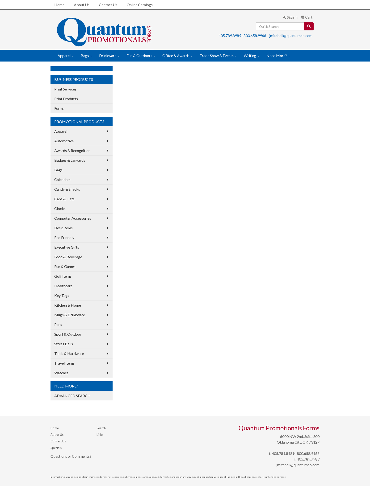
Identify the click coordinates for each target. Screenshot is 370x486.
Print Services (65, 89)
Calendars (62, 179)
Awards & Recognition (72, 150)
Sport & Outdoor (67, 334)
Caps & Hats (64, 199)
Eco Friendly (64, 237)
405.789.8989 (230, 35)
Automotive (64, 141)
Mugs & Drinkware (69, 315)
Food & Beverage (68, 257)
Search (101, 428)
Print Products (66, 98)
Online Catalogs (140, 4)
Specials (56, 448)
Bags (86, 55)
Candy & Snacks (67, 189)
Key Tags (61, 295)
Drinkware (109, 55)
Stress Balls (63, 344)
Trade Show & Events (218, 55)
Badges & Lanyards (69, 160)
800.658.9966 (255, 35)
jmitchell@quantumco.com (290, 35)
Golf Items (62, 276)
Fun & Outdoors (140, 55)
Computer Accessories (72, 218)
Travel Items (64, 363)
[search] (309, 26)
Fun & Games (65, 266)
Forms (59, 108)
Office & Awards (177, 55)
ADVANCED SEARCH (72, 395)
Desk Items (63, 228)
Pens (58, 324)
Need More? (278, 55)
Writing (251, 55)
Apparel (66, 55)
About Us (81, 4)
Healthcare (63, 286)
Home (59, 4)
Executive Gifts (66, 247)
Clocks (60, 208)
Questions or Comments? (70, 456)
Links (100, 435)
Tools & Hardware (69, 353)
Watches (61, 373)
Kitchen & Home (67, 305)
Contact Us (108, 4)
